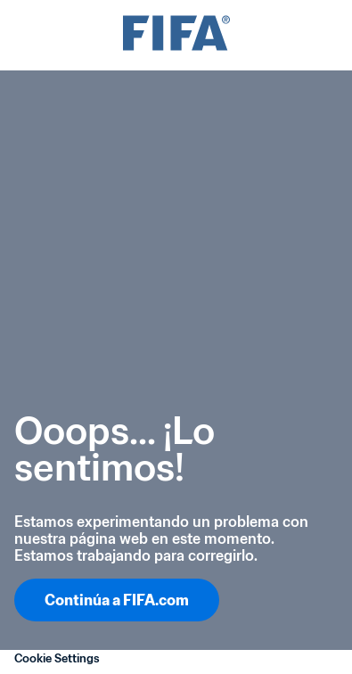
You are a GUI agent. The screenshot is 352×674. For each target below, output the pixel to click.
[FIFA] (176, 35)
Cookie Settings (57, 658)
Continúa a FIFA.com (117, 600)
